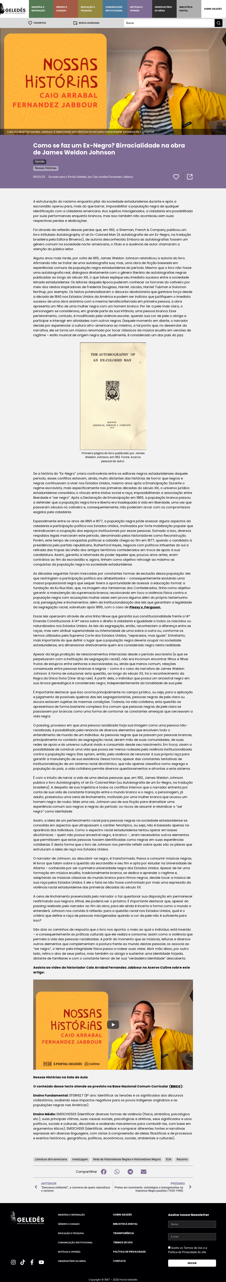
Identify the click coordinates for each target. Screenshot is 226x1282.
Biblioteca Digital (185, 9)
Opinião (40, 161)
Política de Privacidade (129, 1251)
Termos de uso (123, 1242)
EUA (168, 1159)
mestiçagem (80, 1159)
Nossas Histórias (46, 168)
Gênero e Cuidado (61, 9)
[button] (103, 1171)
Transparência (123, 1233)
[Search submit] (218, 23)
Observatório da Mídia (163, 9)
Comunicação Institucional (114, 9)
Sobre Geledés (213, 8)
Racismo (182, 1159)
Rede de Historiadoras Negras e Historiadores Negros (127, 1159)
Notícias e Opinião (136, 9)
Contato (119, 1261)
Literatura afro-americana (51, 1159)
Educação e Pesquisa (88, 9)
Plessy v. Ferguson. (145, 607)
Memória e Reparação (38, 9)
